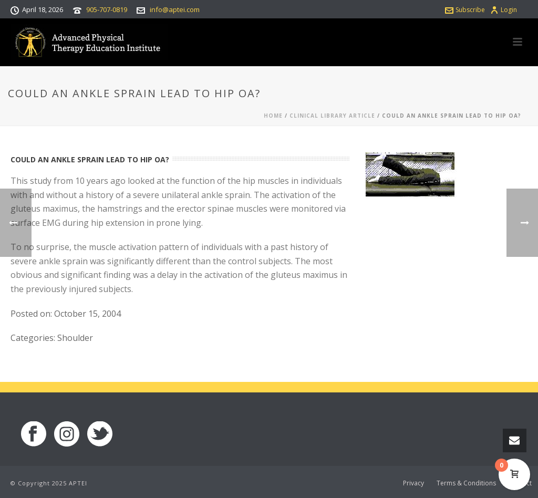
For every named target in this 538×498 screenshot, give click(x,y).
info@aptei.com (175, 9)
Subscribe (465, 9)
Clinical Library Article (332, 115)
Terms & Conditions (466, 483)
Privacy (413, 483)
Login (503, 9)
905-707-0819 (106, 9)
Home (273, 115)
